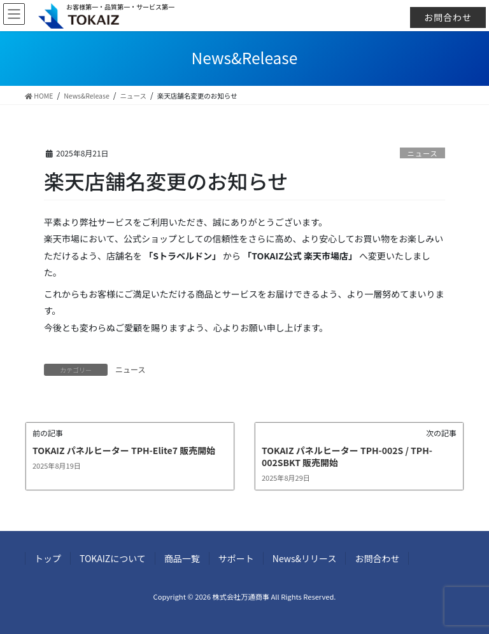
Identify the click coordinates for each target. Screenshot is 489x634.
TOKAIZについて (113, 558)
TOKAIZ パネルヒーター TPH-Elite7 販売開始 (123, 450)
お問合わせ (448, 17)
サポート (236, 558)
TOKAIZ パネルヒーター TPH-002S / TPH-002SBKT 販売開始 (347, 456)
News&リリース (305, 558)
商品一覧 (182, 558)
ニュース (423, 153)
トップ (47, 558)
